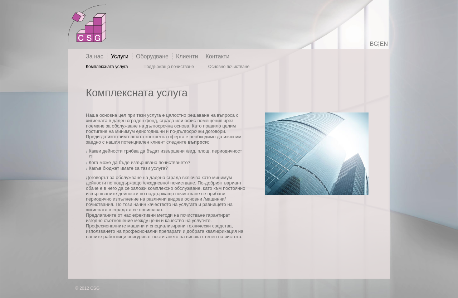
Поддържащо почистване (168, 66)
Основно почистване (228, 66)
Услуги (119, 56)
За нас (94, 56)
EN (384, 44)
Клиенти (187, 56)
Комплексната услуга (107, 66)
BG (374, 44)
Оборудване (152, 56)
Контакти (218, 56)
